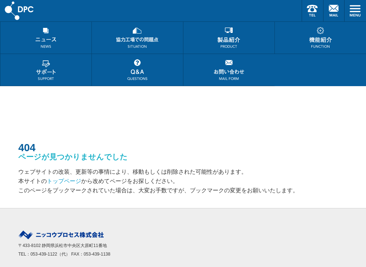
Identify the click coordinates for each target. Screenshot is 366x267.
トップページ (64, 181)
